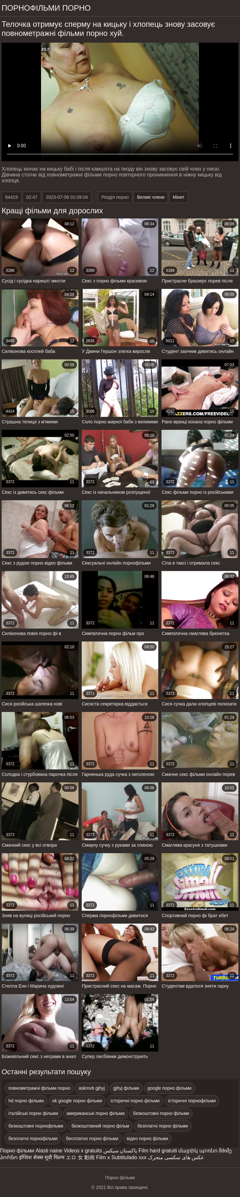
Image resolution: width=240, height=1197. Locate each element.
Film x (103, 1157)
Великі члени (150, 197)
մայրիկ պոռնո (197, 1150)
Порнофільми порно (46, 8)
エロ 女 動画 (80, 1157)
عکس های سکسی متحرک (176, 1157)
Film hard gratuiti (158, 1150)
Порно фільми (17, 1150)
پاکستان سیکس (120, 1150)
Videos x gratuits (83, 1150)
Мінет (178, 197)
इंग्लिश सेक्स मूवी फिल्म (41, 1157)
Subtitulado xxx (129, 1157)
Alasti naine (49, 1150)
